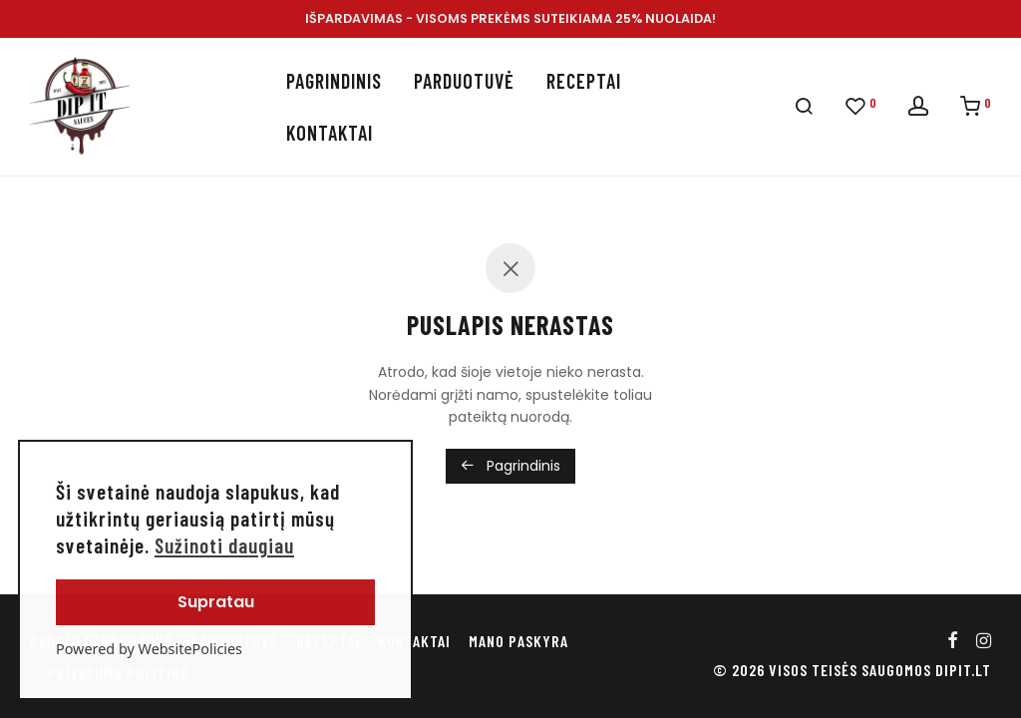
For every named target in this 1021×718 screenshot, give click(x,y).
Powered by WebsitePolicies (149, 648)
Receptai (583, 81)
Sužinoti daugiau (224, 545)
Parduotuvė (464, 81)
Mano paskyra (518, 640)
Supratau (215, 601)
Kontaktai (329, 133)
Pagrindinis (334, 81)
